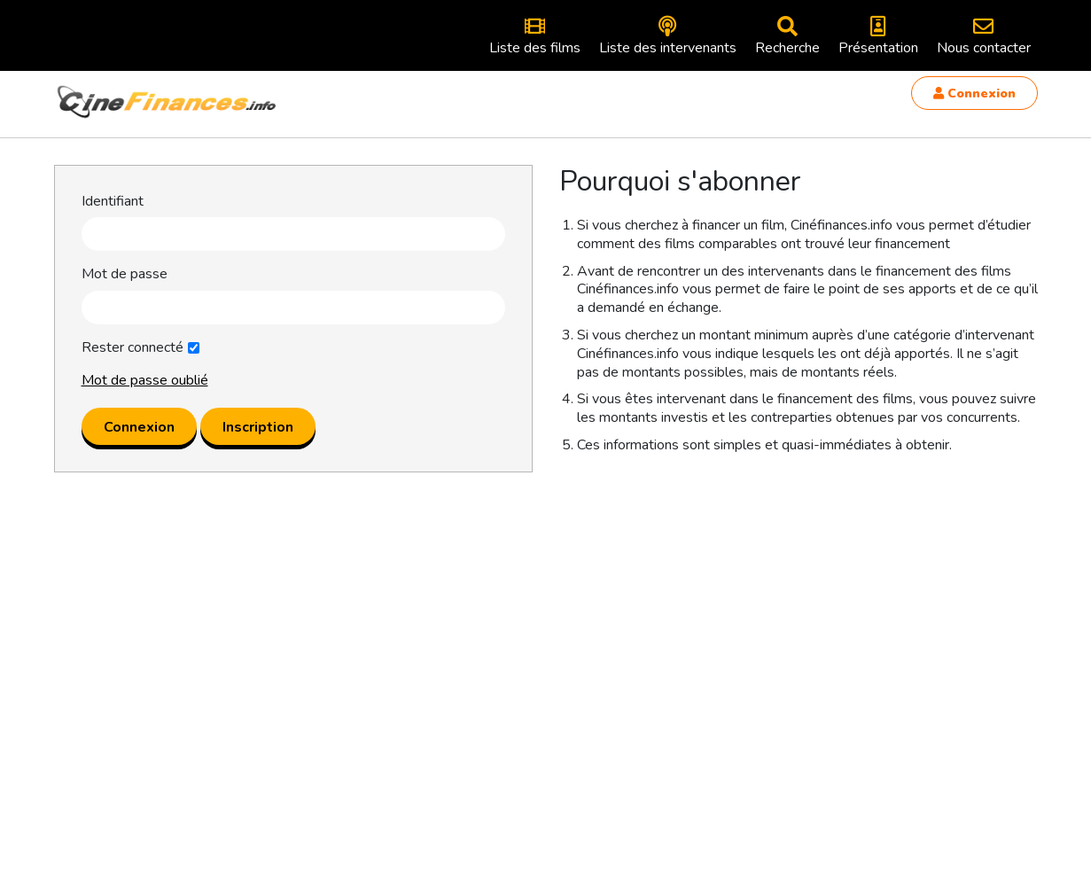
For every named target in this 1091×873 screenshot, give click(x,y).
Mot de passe (125, 274)
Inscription (257, 427)
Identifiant (113, 201)
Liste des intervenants (667, 37)
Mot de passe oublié (145, 380)
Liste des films (535, 37)
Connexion (974, 93)
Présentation (878, 37)
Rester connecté (132, 348)
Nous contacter (984, 37)
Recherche (787, 37)
